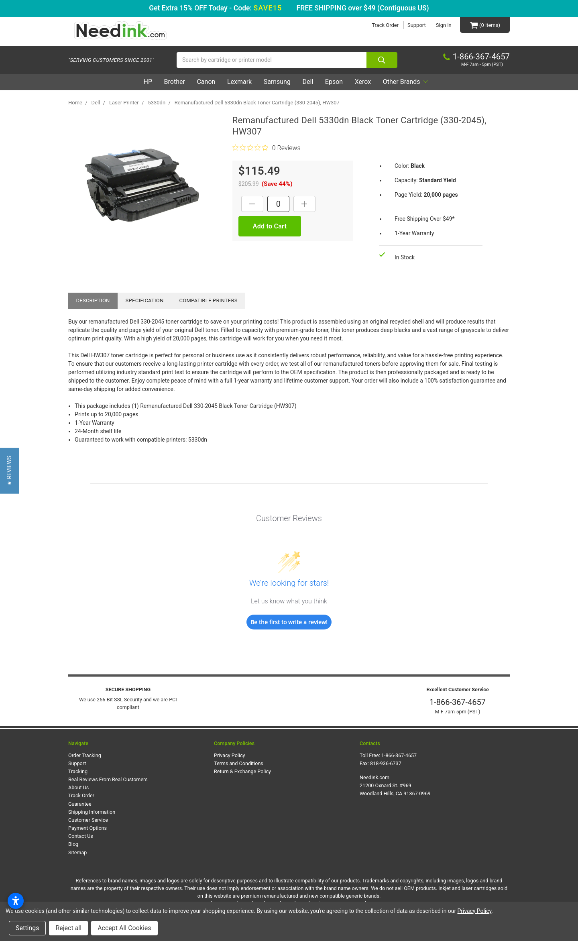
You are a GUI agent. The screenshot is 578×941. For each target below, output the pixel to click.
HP (147, 82)
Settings (27, 928)
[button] (9, 470)
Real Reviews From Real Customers (108, 779)
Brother (174, 82)
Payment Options (87, 828)
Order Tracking (84, 755)
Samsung (276, 82)
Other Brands (405, 82)
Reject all (68, 928)
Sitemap (77, 852)
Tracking (78, 771)
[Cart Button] (485, 25)
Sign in (444, 25)
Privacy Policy (229, 755)
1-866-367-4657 (457, 702)
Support (416, 25)
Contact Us (80, 836)
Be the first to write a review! (289, 622)
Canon (206, 82)
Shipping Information (91, 812)
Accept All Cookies (124, 928)
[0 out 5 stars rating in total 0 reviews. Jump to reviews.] (266, 148)
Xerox (362, 82)
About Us (78, 787)
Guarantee (80, 804)
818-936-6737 (385, 763)
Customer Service (88, 820)
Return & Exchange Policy (242, 771)
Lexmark (239, 82)
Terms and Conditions (238, 763)
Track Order (385, 25)
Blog (73, 844)
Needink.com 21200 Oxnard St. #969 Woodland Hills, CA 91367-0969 (395, 785)
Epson (333, 82)
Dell (307, 82)
